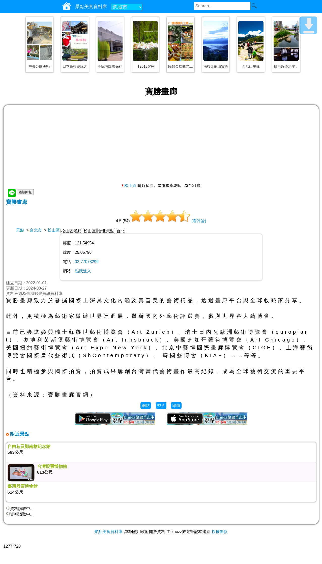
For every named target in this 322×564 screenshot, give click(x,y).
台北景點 (106, 231)
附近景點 (19, 434)
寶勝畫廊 (16, 202)
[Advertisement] (161, 145)
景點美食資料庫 (108, 531)
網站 (146, 405)
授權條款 (220, 531)
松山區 (128, 185)
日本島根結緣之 (75, 66)
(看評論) (198, 221)
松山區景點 (71, 231)
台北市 (36, 230)
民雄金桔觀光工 (180, 66)
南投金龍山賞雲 (215, 66)
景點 (20, 230)
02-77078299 (87, 262)
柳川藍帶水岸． (286, 66)
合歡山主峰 (251, 66)
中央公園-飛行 (39, 66)
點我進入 (83, 271)
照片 (161, 405)
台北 (120, 231)
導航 (176, 405)
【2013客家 (145, 66)
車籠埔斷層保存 (110, 66)
